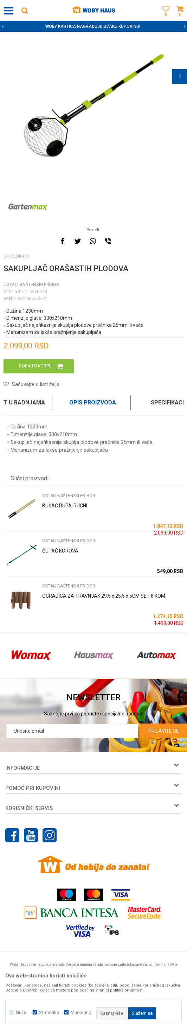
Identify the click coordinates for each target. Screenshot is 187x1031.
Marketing (81, 1012)
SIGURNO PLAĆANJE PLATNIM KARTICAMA (93, 26)
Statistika (49, 1012)
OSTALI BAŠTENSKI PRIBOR (31, 284)
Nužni (21, 1012)
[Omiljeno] (164, 18)
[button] (25, 10)
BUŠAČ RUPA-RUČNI (64, 505)
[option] (93, 26)
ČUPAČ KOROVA (60, 551)
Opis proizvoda (92, 402)
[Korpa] (180, 18)
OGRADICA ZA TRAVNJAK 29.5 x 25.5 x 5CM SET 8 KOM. (104, 596)
